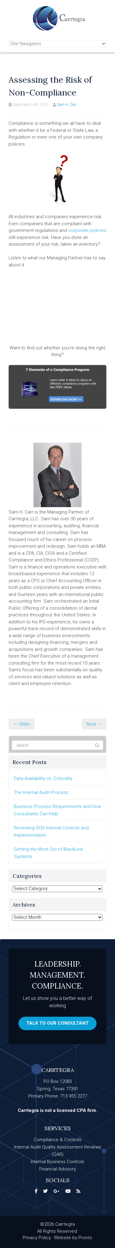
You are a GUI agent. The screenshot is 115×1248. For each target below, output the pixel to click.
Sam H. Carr (67, 105)
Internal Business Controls (57, 1161)
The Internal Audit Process (41, 792)
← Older (21, 724)
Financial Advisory (57, 1169)
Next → (94, 724)
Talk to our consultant (57, 1023)
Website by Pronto (73, 1237)
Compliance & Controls (58, 1139)
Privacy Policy (37, 1237)
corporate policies (87, 230)
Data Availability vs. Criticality (43, 778)
